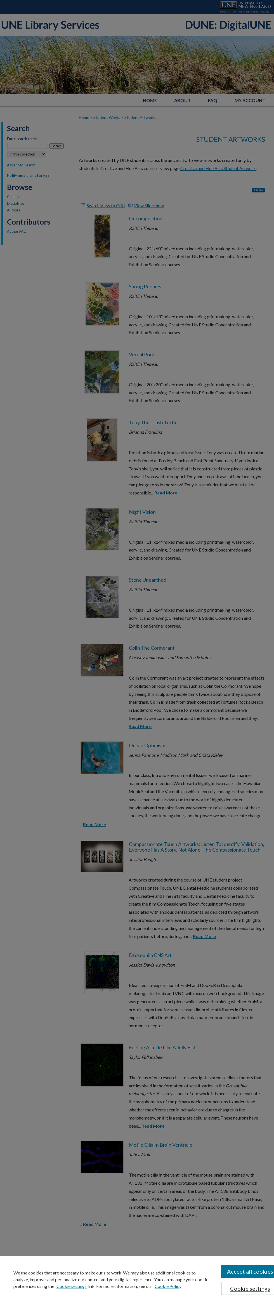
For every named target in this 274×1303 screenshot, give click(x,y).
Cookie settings (71, 1286)
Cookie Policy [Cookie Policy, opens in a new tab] (168, 1286)
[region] (137, 1279)
